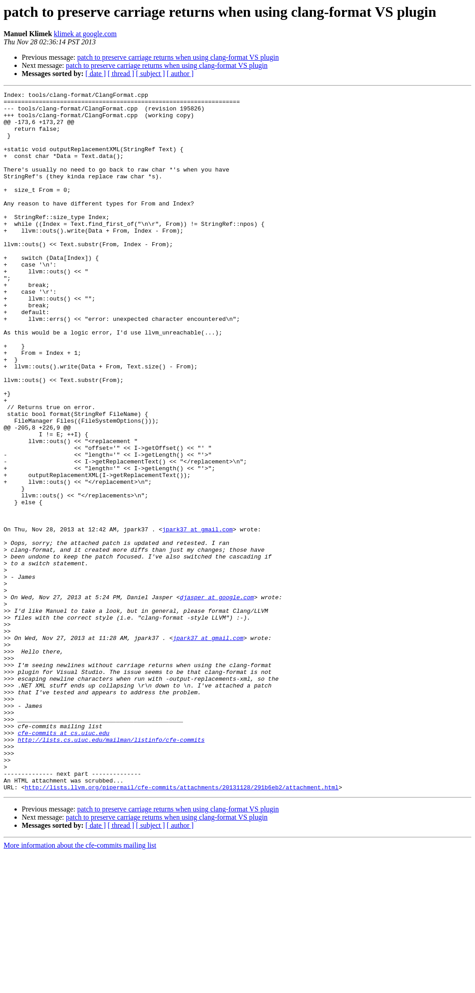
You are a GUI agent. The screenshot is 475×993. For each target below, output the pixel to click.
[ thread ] (121, 73)
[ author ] (180, 73)
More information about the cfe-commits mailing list (80, 985)
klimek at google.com (85, 34)
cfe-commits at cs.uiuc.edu (63, 862)
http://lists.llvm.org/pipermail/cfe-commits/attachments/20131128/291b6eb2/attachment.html (182, 927)
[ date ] (95, 73)
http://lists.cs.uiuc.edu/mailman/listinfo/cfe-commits (111, 870)
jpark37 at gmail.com (197, 617)
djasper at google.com (217, 699)
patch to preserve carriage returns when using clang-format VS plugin (178, 57)
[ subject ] (150, 73)
